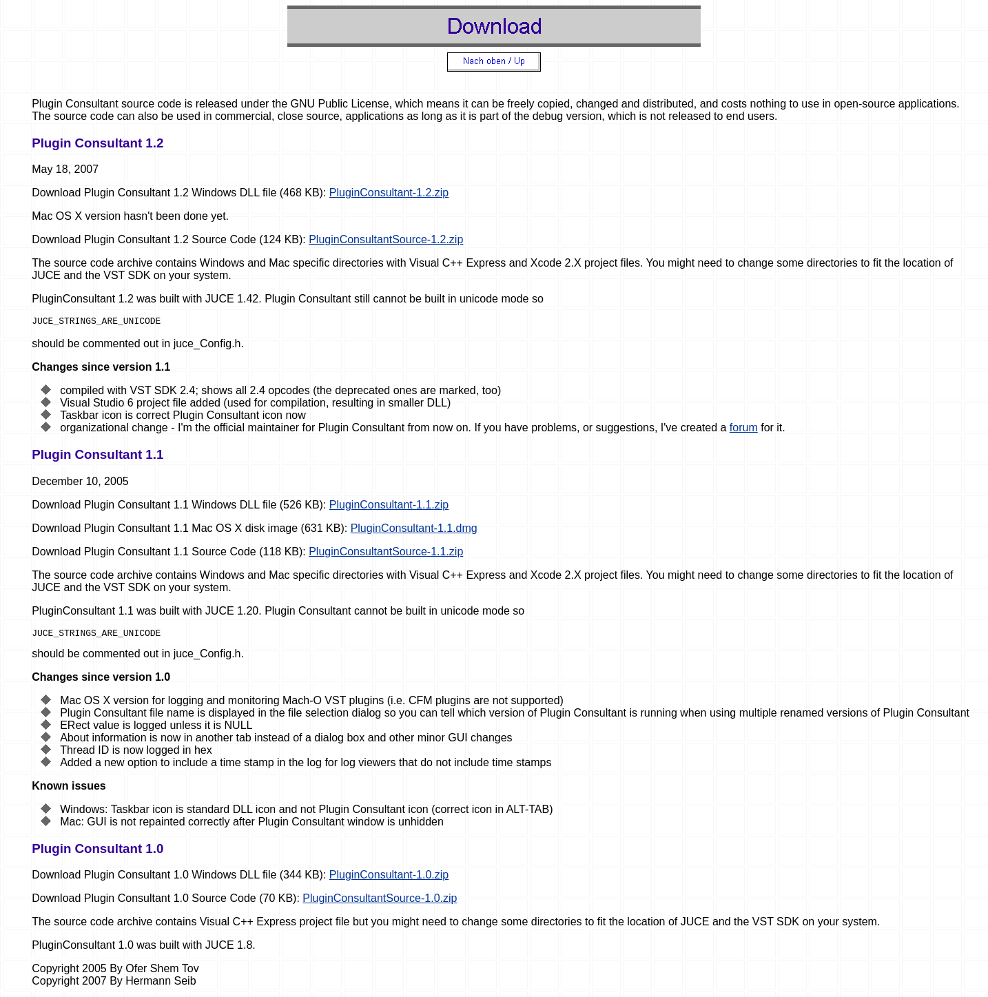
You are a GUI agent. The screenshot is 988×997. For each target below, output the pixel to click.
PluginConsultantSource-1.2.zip (386, 239)
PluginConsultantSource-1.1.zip (386, 553)
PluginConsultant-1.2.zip (389, 192)
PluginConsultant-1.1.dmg (414, 530)
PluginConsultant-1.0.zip (389, 879)
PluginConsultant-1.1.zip (389, 507)
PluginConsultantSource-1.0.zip (379, 902)
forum (744, 429)
